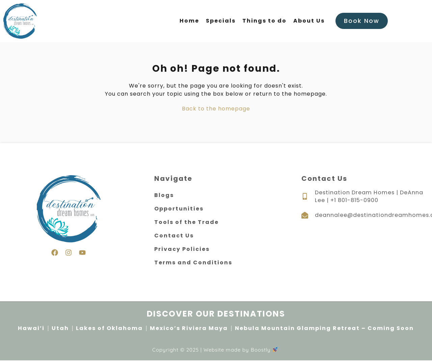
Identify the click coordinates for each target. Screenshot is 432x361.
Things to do (264, 21)
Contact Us (174, 236)
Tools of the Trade (186, 222)
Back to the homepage (216, 109)
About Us (309, 21)
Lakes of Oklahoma (109, 328)
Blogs (164, 195)
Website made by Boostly (241, 350)
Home (189, 21)
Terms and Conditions (193, 263)
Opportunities (179, 209)
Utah (60, 328)
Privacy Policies (182, 249)
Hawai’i (31, 328)
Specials (221, 21)
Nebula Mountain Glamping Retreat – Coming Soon (324, 328)
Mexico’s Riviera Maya (189, 328)
